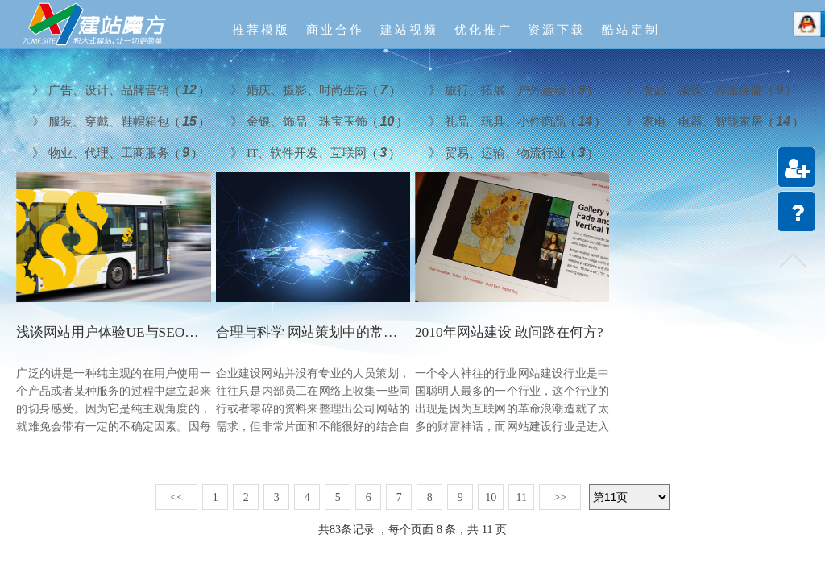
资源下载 (557, 29)
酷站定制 (631, 29)
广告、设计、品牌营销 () (115, 88)
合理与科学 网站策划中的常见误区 (320, 332)
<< (176, 497)
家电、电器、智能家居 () (709, 120)
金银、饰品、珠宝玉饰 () (313, 120)
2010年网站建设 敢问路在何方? (509, 332)
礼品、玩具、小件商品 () (512, 120)
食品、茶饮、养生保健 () (706, 88)
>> (559, 497)
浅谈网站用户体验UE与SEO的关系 (121, 332)
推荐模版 (261, 29)
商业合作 (335, 29)
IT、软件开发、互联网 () (309, 151)
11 (521, 497)
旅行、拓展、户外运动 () (508, 88)
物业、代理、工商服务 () (112, 151)
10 (490, 497)
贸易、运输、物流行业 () (508, 151)
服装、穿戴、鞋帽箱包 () (115, 120)
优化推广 (483, 29)
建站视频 (409, 29)
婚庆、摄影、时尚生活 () (310, 88)
